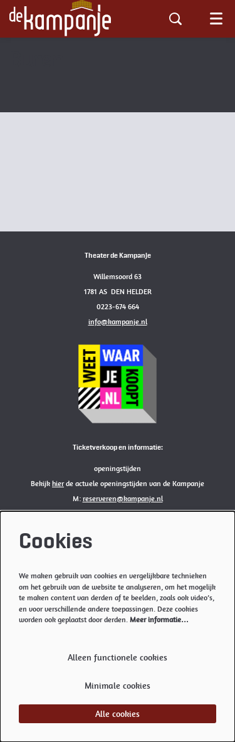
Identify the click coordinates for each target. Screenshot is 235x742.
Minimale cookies (117, 686)
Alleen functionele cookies (117, 657)
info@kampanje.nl (117, 321)
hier (58, 483)
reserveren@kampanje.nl (123, 498)
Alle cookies (117, 714)
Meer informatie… (159, 619)
